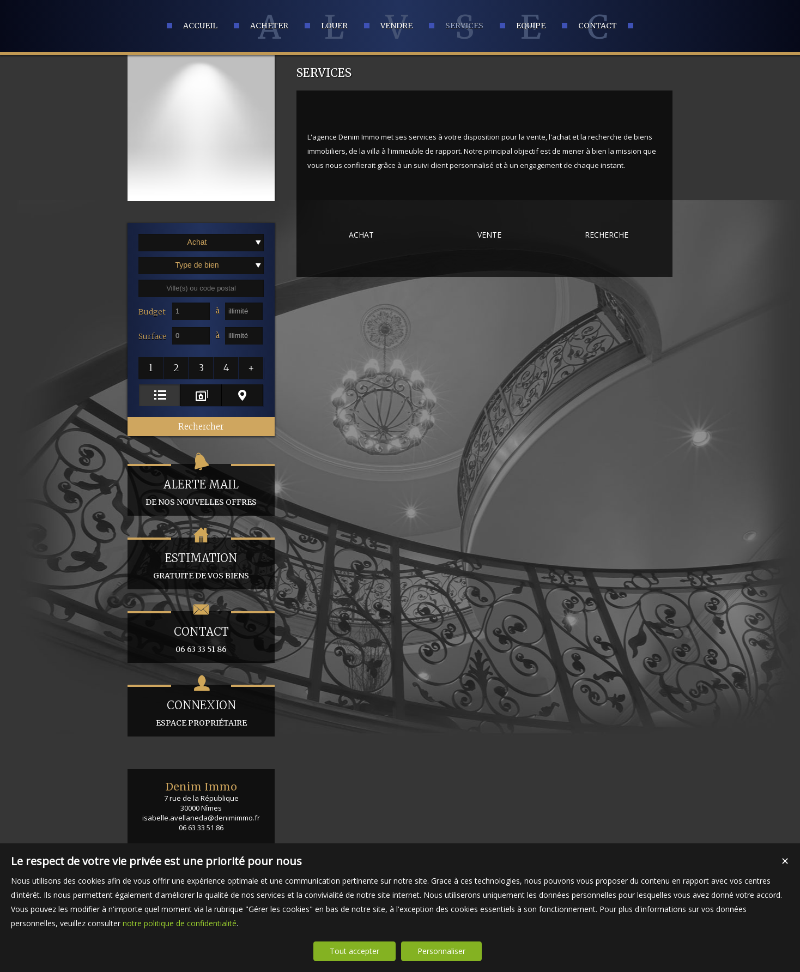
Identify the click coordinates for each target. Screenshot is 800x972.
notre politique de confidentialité (180, 923)
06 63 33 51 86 (201, 632)
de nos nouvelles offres (201, 485)
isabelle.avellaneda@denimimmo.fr (201, 818)
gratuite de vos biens (201, 559)
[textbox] (201, 288)
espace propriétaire (201, 706)
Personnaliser (441, 951)
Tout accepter (354, 951)
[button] (150, 368)
